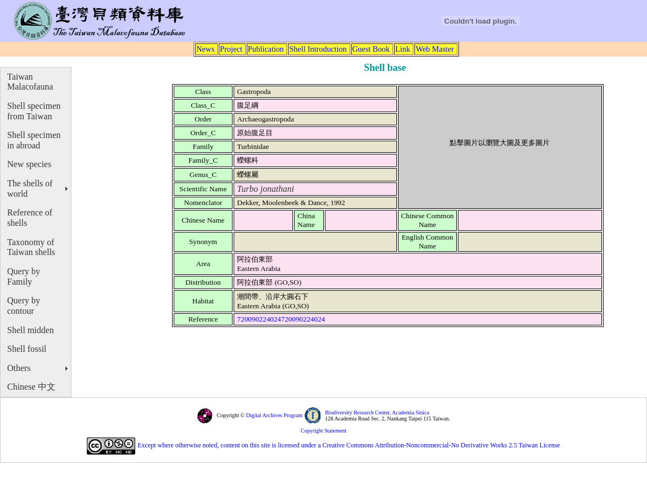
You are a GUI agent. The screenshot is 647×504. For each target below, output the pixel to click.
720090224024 (259, 319)
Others (19, 368)
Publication (266, 49)
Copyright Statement (323, 431)
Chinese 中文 (31, 386)
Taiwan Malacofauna (30, 82)
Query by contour (23, 305)
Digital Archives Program (273, 415)
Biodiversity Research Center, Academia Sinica (377, 412)
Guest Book (371, 49)
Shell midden (30, 330)
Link (402, 49)
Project (231, 49)
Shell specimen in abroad (33, 140)
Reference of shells (29, 218)
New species (29, 164)
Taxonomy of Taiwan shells (31, 247)
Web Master (435, 49)
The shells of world (30, 188)
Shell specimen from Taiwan (33, 111)
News (205, 49)
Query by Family (23, 276)
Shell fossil (27, 348)
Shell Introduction (317, 49)
